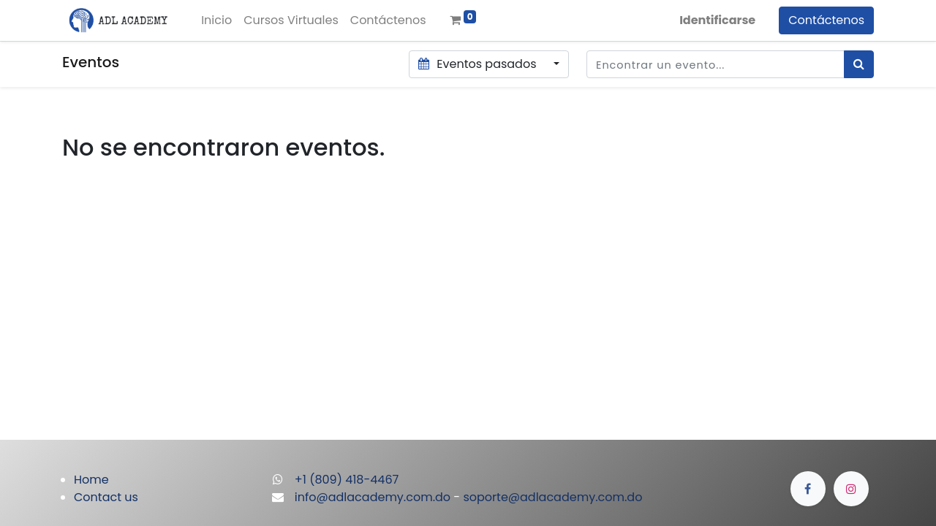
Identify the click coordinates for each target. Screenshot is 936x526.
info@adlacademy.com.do (372, 497)
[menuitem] (216, 20)
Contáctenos (826, 20)
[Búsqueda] (859, 64)
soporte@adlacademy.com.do (552, 497)
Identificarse (717, 20)
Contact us (106, 497)
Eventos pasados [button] (479, 64)
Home (91, 479)
